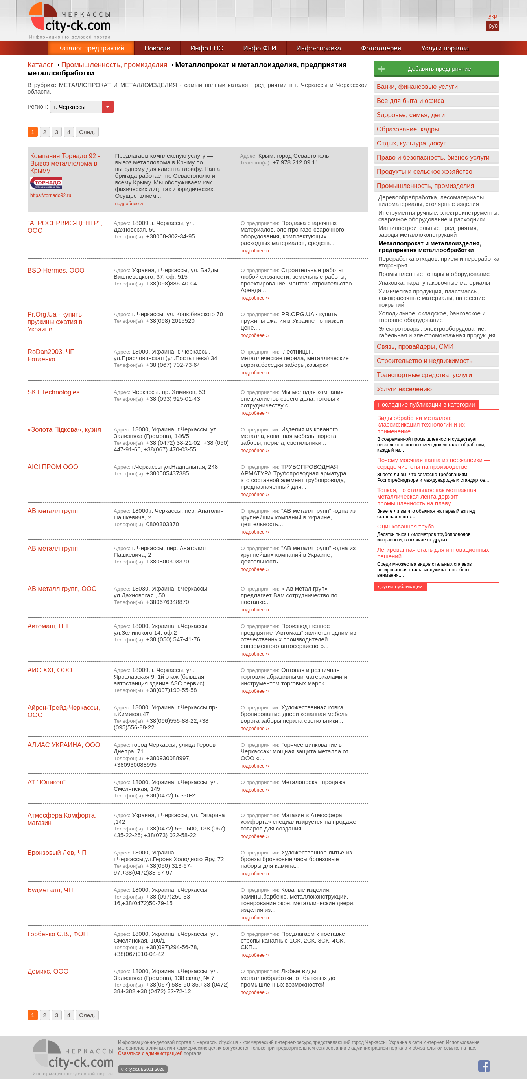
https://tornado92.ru (50, 195)
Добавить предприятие (439, 68)
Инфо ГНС (206, 48)
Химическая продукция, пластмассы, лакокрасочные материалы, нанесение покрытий (431, 298)
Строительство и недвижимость (425, 360)
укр (492, 15)
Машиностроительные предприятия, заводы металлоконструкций (428, 231)
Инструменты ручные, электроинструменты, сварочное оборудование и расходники (438, 216)
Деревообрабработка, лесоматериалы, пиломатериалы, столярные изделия (432, 200)
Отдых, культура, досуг (411, 143)
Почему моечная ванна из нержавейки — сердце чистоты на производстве (433, 463)
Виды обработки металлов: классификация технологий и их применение (421, 424)
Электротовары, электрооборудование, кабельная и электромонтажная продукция (437, 332)
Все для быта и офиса (410, 100)
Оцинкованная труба (405, 526)
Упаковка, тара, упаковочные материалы (434, 282)
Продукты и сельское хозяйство (424, 171)
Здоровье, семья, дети (411, 114)
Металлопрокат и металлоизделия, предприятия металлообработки (429, 246)
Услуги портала (445, 48)
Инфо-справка (319, 48)
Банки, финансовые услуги (417, 86)
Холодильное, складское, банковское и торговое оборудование (431, 316)
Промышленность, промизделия (114, 65)
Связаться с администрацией (150, 1053)
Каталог (40, 65)
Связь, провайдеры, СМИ (415, 346)
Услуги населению (404, 388)
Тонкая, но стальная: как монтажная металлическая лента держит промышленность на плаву (426, 496)
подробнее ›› (129, 203)
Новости (157, 48)
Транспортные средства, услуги (424, 374)
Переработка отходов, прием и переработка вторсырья (438, 262)
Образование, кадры (408, 129)
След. (87, 132)
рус (493, 25)
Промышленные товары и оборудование (434, 274)
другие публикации (400, 586)
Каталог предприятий (91, 48)
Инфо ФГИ (259, 48)
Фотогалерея (381, 48)
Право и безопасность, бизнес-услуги (433, 157)
